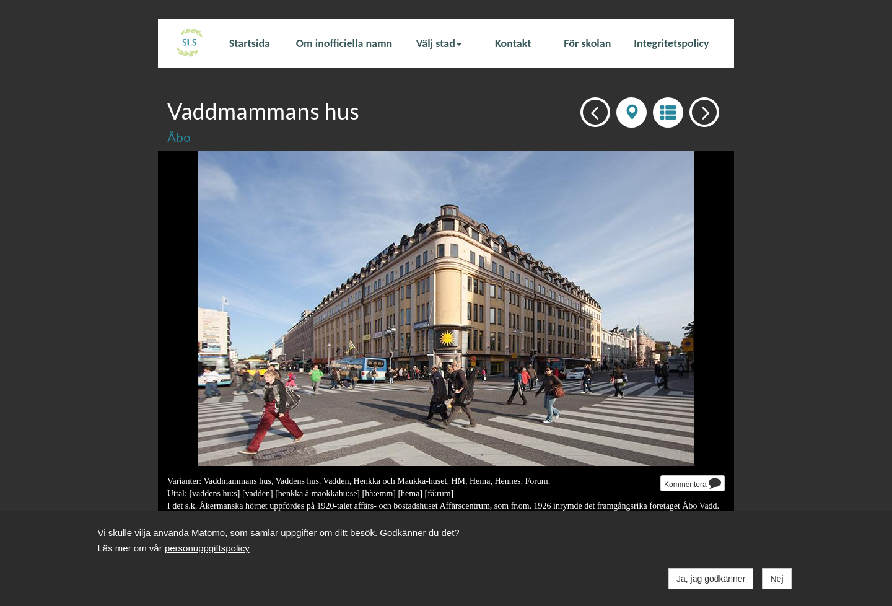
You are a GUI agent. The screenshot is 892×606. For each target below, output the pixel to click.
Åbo (179, 137)
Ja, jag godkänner (710, 579)
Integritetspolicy (671, 43)
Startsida (249, 43)
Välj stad (438, 43)
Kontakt (513, 43)
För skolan (587, 43)
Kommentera (692, 482)
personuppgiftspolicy (207, 548)
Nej (776, 579)
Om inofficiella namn (344, 43)
